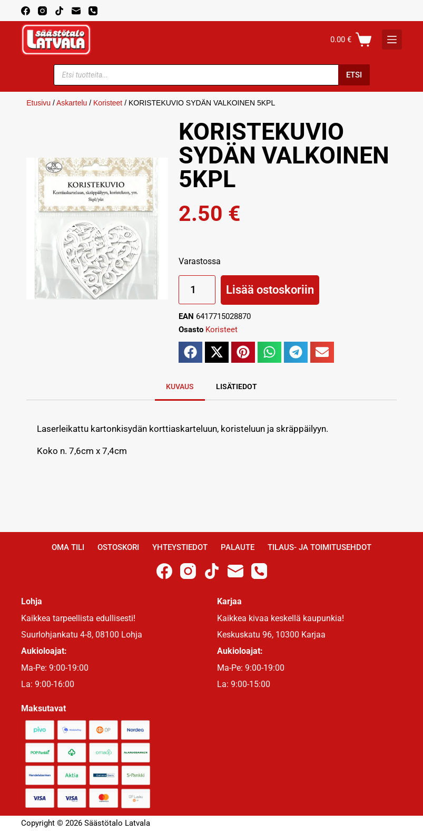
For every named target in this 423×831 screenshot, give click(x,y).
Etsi (354, 75)
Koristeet (107, 103)
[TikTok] (59, 10)
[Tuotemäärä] (197, 289)
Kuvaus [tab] (180, 386)
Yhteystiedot (180, 547)
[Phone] (92, 10)
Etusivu (38, 103)
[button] (190, 352)
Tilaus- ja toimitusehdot (319, 547)
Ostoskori (118, 547)
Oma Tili (68, 547)
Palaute (237, 547)
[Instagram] (42, 10)
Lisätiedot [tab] (236, 386)
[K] (392, 40)
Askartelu (71, 103)
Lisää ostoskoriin (270, 289)
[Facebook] (25, 10)
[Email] (76, 10)
